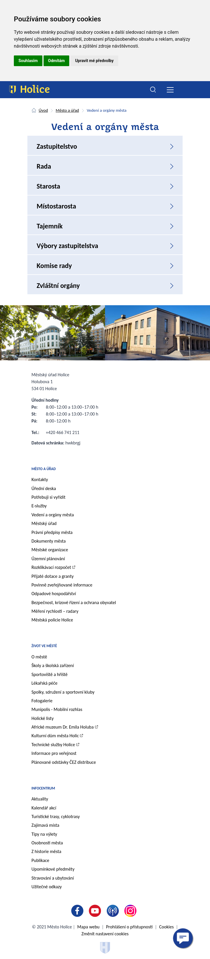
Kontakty (39, 479)
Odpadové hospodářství (53, 593)
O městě (39, 657)
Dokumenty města (48, 541)
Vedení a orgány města (52, 514)
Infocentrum (43, 788)
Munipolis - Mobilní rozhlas (56, 709)
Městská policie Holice (52, 620)
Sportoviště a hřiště (49, 674)
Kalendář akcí (43, 808)
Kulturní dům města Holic (55, 735)
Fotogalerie (41, 700)
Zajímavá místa (45, 825)
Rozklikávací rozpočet (51, 567)
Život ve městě (44, 646)
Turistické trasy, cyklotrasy (55, 816)
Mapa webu (88, 927)
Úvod (43, 110)
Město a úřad (67, 110)
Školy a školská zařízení (52, 665)
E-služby (39, 506)
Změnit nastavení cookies (104, 933)
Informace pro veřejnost (53, 753)
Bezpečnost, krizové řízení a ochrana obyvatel (73, 602)
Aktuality (39, 799)
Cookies (166, 927)
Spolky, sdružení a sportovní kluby (63, 692)
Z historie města (46, 851)
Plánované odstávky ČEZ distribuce (63, 762)
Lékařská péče (44, 683)
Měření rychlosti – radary (54, 611)
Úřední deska (43, 488)
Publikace (40, 860)
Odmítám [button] (56, 60)
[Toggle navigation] (170, 89)
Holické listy (42, 718)
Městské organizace (49, 549)
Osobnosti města (47, 843)
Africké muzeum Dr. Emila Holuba (62, 727)
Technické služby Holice (53, 744)
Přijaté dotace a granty (52, 576)
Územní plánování (48, 558)
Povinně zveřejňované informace (61, 585)
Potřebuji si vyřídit (48, 497)
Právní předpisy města (52, 532)
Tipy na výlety (44, 834)
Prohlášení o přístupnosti (129, 927)
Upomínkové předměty (52, 869)
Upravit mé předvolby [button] (94, 60)
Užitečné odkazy (46, 886)
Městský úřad (44, 523)
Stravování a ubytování (52, 878)
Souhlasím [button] (28, 60)
